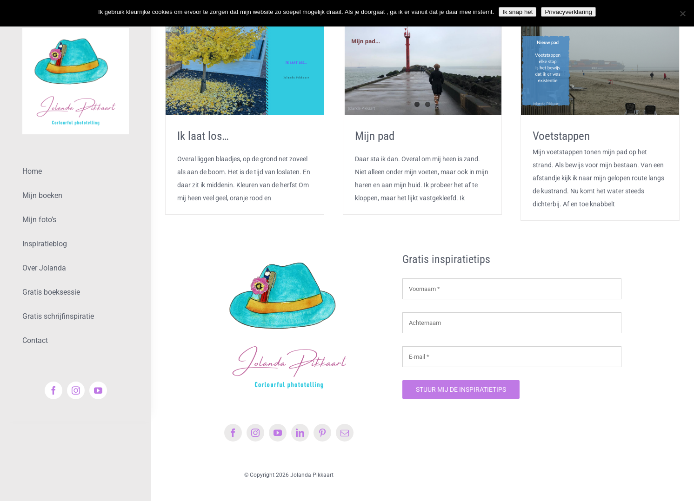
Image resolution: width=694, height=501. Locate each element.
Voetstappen (561, 136)
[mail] (345, 433)
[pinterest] (322, 433)
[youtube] (98, 390)
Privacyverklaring (568, 11)
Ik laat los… (203, 136)
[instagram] (76, 390)
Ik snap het (517, 11)
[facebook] (53, 390)
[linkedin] (300, 433)
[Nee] (682, 13)
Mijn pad (374, 136)
